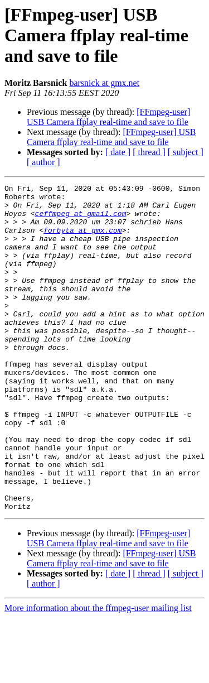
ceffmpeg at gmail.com (81, 220)
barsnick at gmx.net (104, 83)
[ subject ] (185, 152)
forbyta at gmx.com (82, 240)
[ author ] (43, 162)
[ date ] (117, 152)
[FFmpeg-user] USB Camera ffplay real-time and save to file (108, 117)
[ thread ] (149, 152)
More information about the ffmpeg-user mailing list (98, 673)
